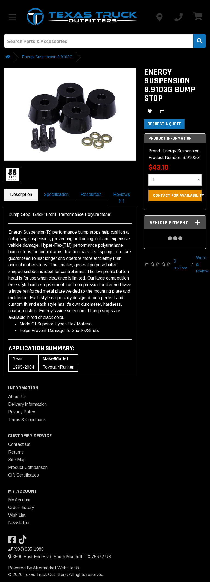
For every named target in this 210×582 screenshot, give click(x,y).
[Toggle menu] (12, 17)
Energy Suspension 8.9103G (47, 57)
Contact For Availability (177, 195)
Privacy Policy (21, 412)
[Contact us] (159, 17)
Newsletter (19, 523)
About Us (17, 396)
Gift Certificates (23, 475)
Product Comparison (28, 467)
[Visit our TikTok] (24, 541)
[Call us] (178, 17)
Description (21, 194)
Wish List (17, 515)
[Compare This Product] (162, 112)
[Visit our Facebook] (13, 541)
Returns (16, 452)
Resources (91, 194)
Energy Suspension (180, 151)
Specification (56, 194)
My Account (19, 500)
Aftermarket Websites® (56, 568)
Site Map (17, 459)
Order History (21, 507)
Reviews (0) (121, 197)
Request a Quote (164, 124)
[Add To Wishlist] (150, 112)
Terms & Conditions (27, 419)
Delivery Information (27, 404)
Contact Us (19, 444)
